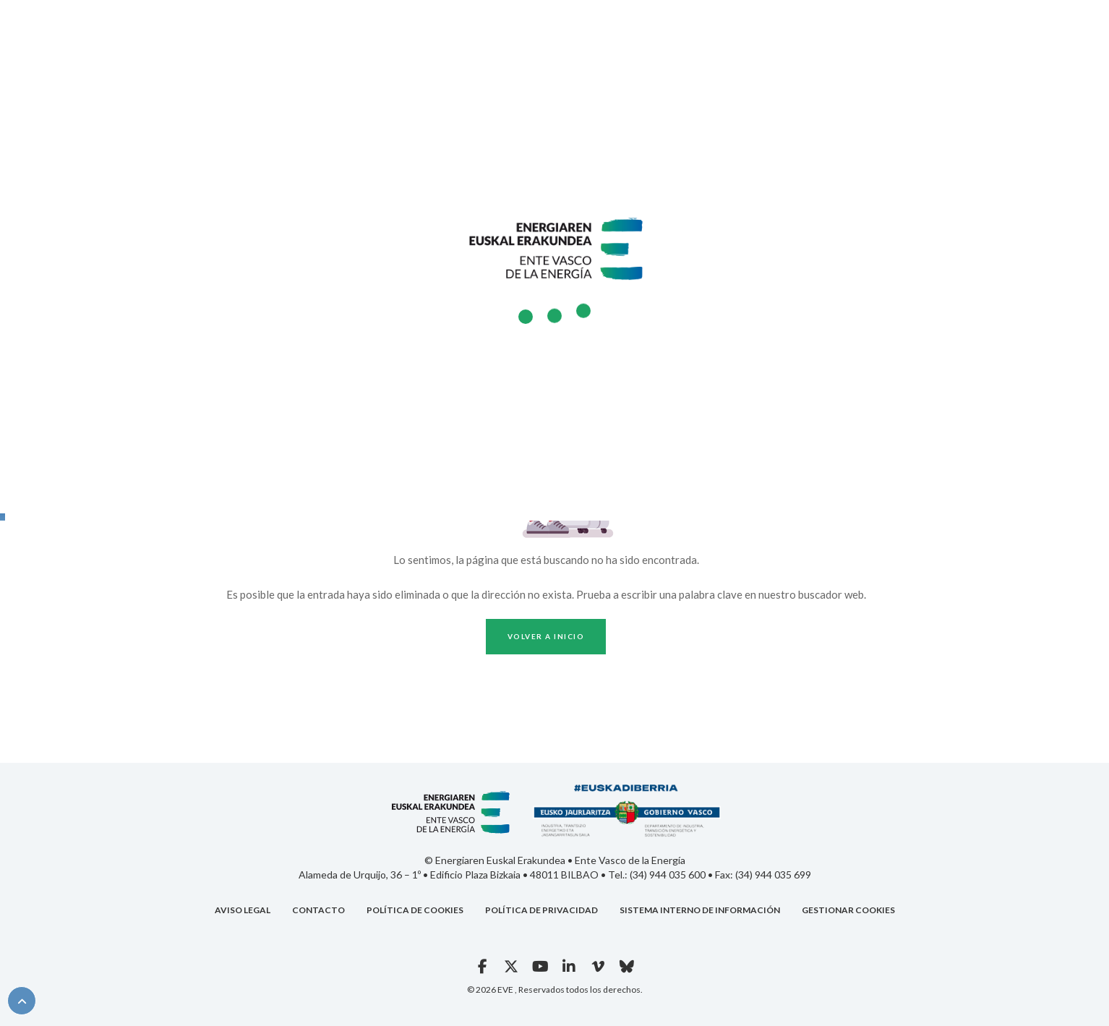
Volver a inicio (546, 636)
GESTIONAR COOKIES (848, 910)
